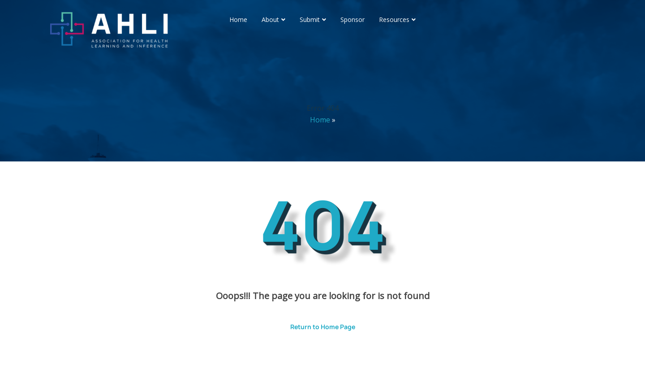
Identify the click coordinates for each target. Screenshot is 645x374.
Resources (394, 19)
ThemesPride (416, 355)
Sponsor (352, 19)
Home (238, 19)
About (270, 19)
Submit (310, 19)
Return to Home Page (316, 323)
